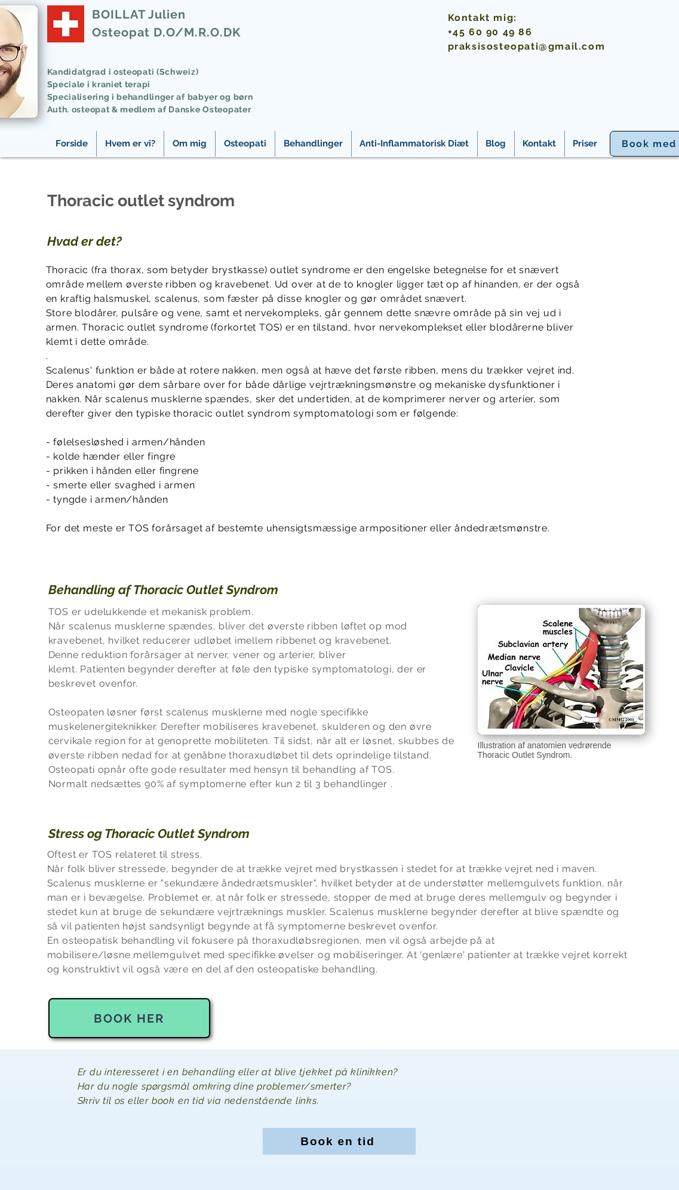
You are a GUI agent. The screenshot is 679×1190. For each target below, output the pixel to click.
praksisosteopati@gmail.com (527, 46)
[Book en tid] (339, 1141)
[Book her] (129, 1018)
